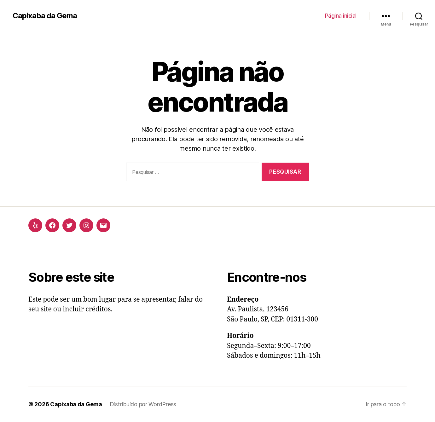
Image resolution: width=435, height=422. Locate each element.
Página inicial (341, 15)
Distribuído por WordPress (143, 404)
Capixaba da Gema (45, 16)
